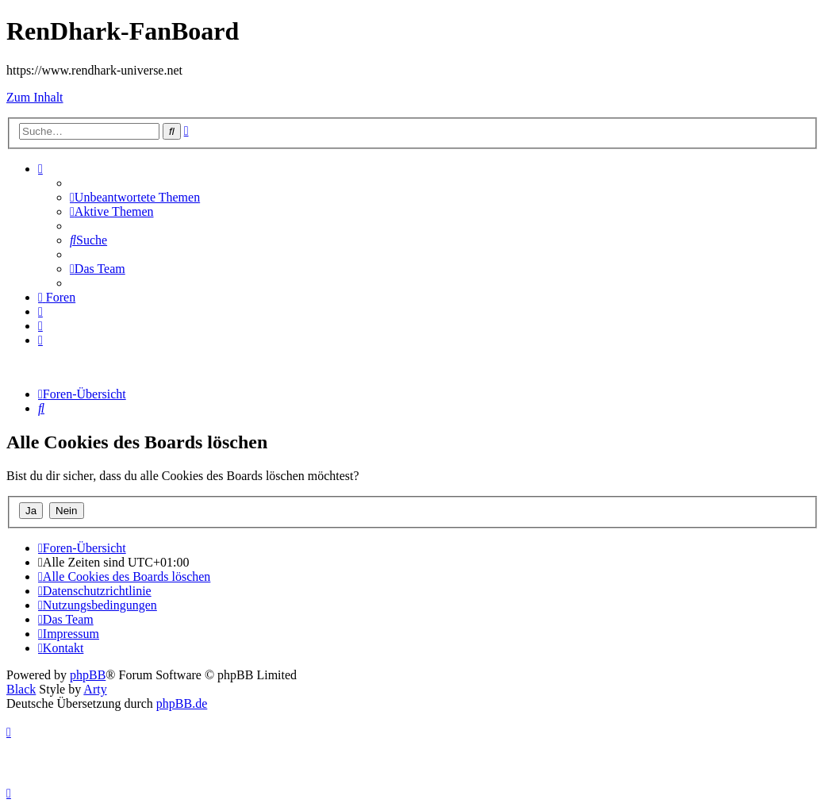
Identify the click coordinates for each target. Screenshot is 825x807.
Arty (94, 689)
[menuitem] (135, 197)
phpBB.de (181, 703)
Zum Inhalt (34, 97)
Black (21, 689)
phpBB (88, 675)
